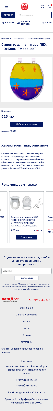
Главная (5, 38)
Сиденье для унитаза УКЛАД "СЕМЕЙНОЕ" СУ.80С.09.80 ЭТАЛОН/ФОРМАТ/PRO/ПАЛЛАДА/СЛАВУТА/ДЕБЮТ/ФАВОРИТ (25, 223)
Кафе (26, 328)
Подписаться (26, 278)
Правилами (33, 289)
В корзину (26, 237)
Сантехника (18, 38)
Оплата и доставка (26, 314)
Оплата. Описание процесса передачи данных (22, 350)
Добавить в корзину (26, 124)
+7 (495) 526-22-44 (42, 300)
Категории (26, 342)
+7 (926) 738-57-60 (26, 385)
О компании (26, 308)
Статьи (26, 335)
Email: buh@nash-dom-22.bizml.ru (26, 392)
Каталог (8, 14)
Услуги (26, 321)
